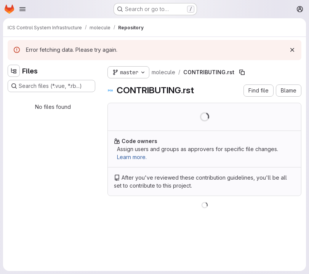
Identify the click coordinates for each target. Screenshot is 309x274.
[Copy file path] (242, 72)
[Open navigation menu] (22, 9)
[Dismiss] (292, 49)
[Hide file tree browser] (14, 71)
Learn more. (132, 157)
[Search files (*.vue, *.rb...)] (51, 86)
